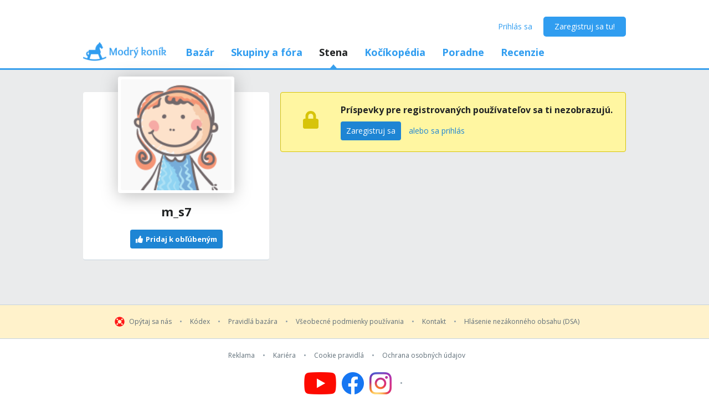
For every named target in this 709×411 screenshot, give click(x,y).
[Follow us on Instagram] (387, 383)
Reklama (241, 355)
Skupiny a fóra (266, 52)
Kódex (200, 321)
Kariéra (284, 355)
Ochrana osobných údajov (423, 355)
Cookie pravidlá (339, 355)
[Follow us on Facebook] (353, 383)
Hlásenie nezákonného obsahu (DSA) (521, 321)
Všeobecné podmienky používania (350, 321)
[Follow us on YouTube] (320, 383)
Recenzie (522, 52)
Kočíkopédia (394, 52)
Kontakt (434, 321)
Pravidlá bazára (253, 321)
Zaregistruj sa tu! (584, 26)
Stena (333, 52)
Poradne (463, 52)
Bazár (200, 52)
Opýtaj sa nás (150, 321)
